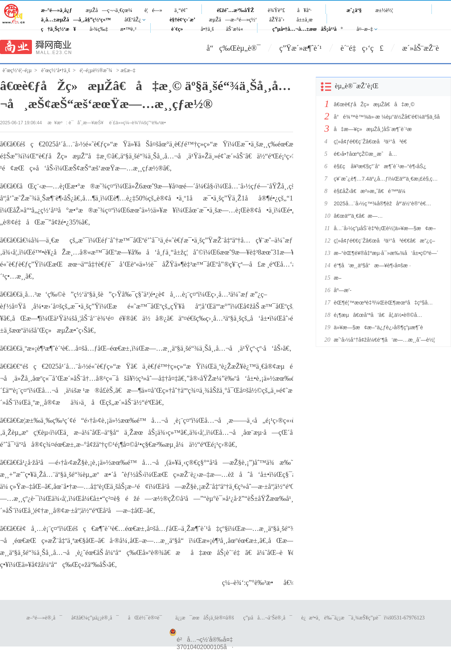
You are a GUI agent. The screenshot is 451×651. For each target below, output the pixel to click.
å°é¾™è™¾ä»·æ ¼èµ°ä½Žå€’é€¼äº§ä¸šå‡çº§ (386, 117)
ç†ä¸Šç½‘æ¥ (58, 29)
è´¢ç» (179, 29)
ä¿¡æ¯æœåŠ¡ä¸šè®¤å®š (204, 618)
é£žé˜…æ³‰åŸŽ (235, 10)
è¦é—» (153, 10)
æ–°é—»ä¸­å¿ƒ (56, 10)
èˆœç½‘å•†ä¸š (55, 70)
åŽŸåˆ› (276, 20)
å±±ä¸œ (305, 20)
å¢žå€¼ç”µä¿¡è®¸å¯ (95, 618)
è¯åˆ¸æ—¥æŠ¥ (86, 122)
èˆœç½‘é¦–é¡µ (17, 70)
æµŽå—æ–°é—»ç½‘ (233, 20)
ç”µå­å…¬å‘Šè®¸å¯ (267, 618)
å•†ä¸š (207, 29)
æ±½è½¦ (384, 10)
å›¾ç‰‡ (99, 29)
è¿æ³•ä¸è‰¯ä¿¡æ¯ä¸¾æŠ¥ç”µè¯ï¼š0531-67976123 (363, 618)
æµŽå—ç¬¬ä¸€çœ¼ (109, 10)
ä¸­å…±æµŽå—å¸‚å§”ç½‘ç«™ (76, 20)
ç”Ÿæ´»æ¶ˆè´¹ (300, 48)
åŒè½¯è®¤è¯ (147, 618)
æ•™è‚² (128, 29)
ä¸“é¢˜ (181, 10)
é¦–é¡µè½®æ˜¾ (96, 70)
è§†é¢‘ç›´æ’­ (182, 20)
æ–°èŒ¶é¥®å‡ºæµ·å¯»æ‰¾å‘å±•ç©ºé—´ (386, 253)
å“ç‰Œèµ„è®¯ (234, 48)
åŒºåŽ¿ (132, 20)
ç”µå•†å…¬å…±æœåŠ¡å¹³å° (307, 29)
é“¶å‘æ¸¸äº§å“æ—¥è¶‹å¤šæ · (372, 265)
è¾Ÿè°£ (276, 10)
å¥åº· (304, 10)
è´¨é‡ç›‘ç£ (362, 48)
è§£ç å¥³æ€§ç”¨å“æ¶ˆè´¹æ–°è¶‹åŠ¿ (380, 166)
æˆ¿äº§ (354, 10)
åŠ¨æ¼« (234, 29)
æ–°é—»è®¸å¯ (44, 618)
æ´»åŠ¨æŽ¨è (426, 48)
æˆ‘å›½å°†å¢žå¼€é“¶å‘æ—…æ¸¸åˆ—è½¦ (384, 340)
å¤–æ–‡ (365, 29)
